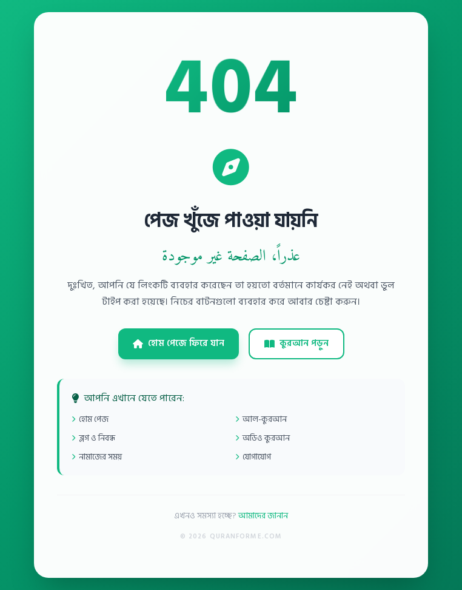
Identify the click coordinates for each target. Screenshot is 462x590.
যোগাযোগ (253, 456)
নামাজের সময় (97, 456)
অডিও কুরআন (262, 438)
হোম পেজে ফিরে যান (178, 343)
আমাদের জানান (263, 516)
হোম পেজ (90, 419)
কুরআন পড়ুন (296, 343)
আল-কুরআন (261, 419)
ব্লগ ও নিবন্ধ (93, 438)
